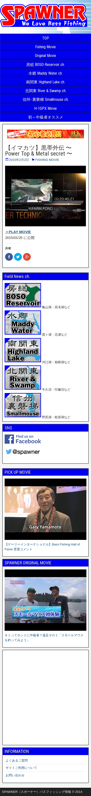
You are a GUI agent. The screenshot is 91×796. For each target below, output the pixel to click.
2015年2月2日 (19, 160)
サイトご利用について (21, 768)
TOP (45, 38)
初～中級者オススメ (45, 117)
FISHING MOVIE (47, 160)
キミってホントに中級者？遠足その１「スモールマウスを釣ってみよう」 (45, 635)
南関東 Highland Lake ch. (45, 82)
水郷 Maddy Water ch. (45, 73)
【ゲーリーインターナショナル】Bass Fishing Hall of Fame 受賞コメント (45, 544)
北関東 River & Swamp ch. (45, 90)
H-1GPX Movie (45, 108)
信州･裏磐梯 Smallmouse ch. (46, 99)
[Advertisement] (45, 697)
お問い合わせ (15, 775)
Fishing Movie (45, 47)
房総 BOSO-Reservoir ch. (45, 64)
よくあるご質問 (17, 760)
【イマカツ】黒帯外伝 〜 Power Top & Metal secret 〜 (38, 150)
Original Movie (45, 55)
